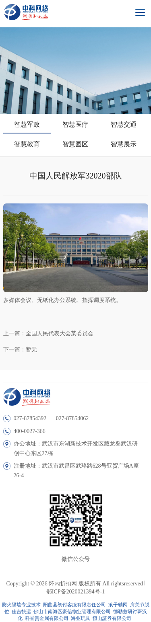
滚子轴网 (118, 605)
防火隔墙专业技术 (21, 605)
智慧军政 (27, 124)
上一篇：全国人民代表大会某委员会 (48, 334)
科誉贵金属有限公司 (46, 618)
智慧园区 (75, 144)
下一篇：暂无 (20, 350)
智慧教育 (27, 144)
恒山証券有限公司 (112, 618)
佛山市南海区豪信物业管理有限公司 (72, 611)
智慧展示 (124, 144)
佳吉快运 (21, 611)
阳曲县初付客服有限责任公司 (74, 605)
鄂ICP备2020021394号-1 (75, 592)
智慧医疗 (75, 124)
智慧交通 (124, 124)
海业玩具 (80, 618)
